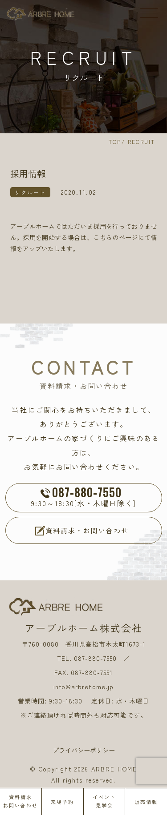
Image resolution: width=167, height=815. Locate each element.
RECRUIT (141, 141)
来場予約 (62, 801)
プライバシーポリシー (84, 750)
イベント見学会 (104, 801)
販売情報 (146, 801)
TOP (115, 141)
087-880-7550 (95, 658)
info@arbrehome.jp (83, 686)
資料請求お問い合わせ (20, 801)
